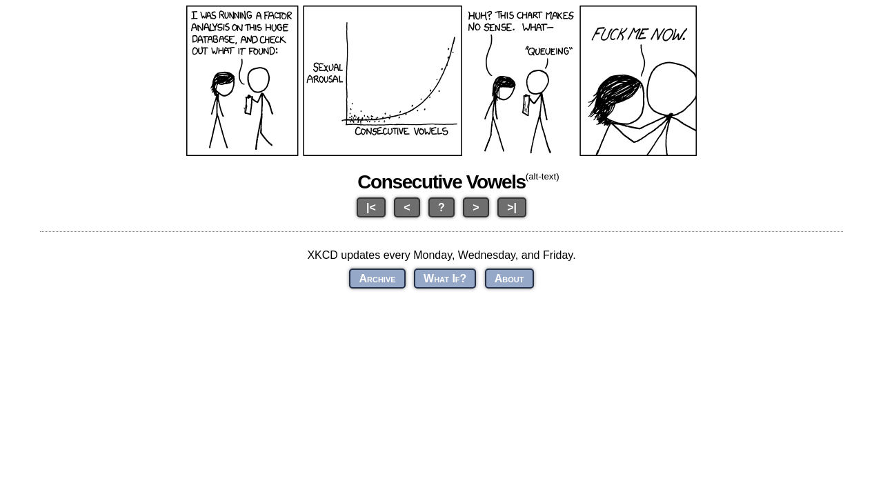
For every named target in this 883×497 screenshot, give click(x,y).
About (509, 278)
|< (371, 207)
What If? (445, 278)
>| (512, 207)
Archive (377, 278)
